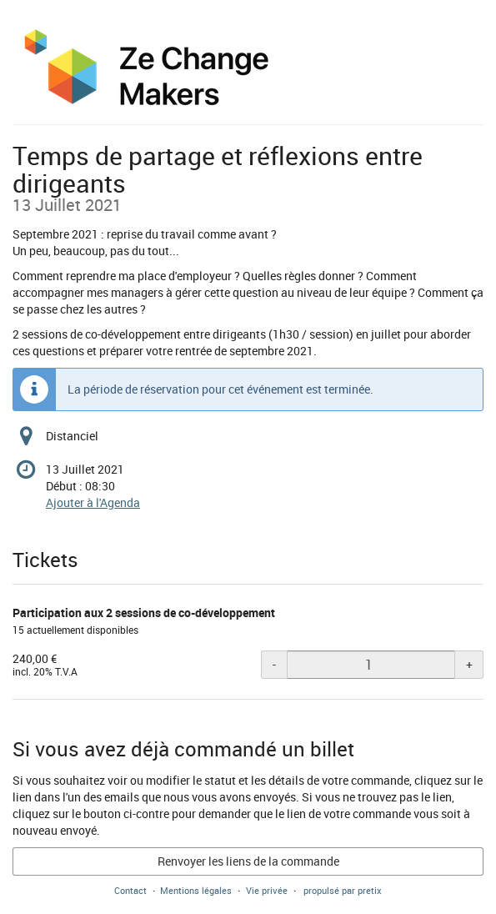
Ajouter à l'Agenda (93, 502)
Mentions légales (196, 890)
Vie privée (267, 890)
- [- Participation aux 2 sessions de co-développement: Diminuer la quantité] (274, 664)
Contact (130, 890)
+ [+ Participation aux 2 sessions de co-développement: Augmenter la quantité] (469, 664)
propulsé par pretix (342, 890)
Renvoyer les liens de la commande (248, 861)
